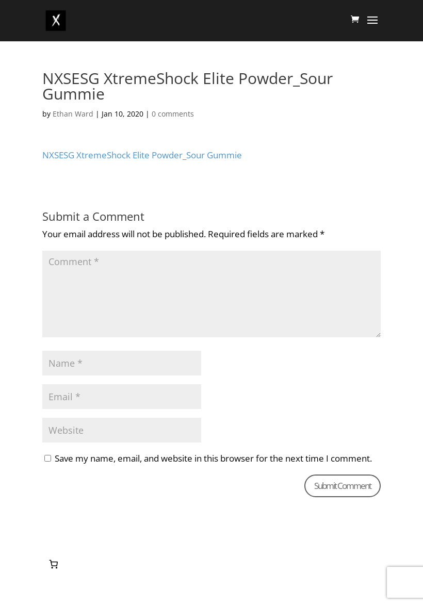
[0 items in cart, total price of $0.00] (53, 564)
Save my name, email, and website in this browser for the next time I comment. (213, 458)
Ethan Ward (73, 114)
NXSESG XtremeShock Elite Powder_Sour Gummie (142, 155)
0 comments (173, 114)
